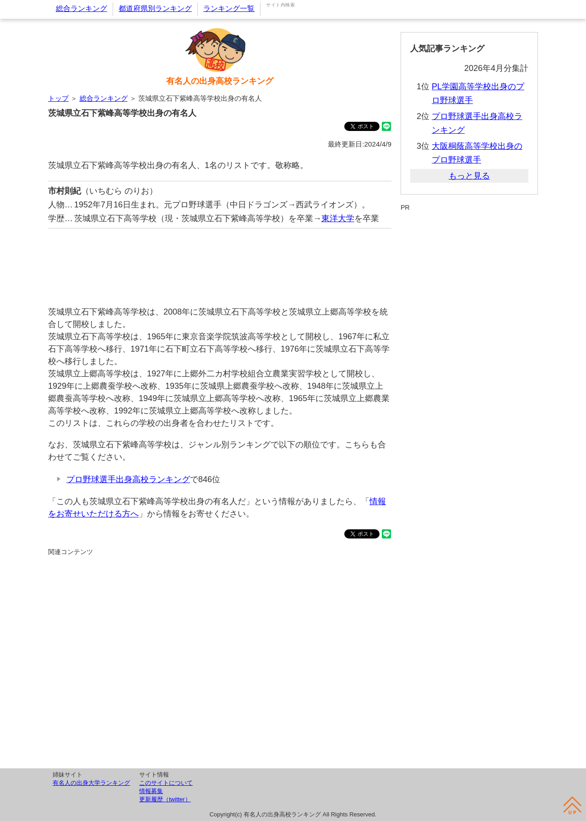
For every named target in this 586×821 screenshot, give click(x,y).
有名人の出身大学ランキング (91, 782)
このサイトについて (166, 782)
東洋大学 (337, 218)
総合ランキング (81, 8)
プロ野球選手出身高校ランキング (128, 479)
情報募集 (151, 791)
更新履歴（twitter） (165, 799)
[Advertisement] (219, 262)
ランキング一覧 (229, 8)
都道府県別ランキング (155, 8)
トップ (58, 98)
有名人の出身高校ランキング (219, 81)
